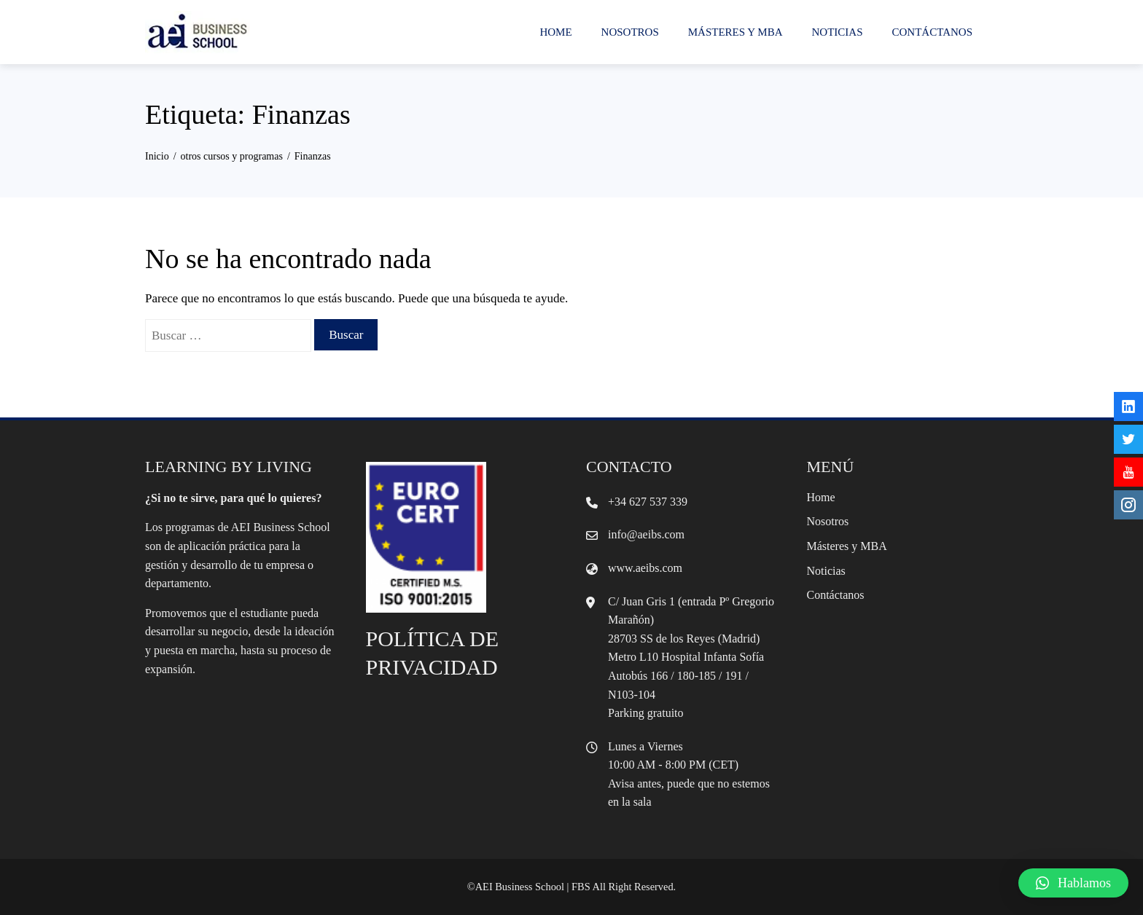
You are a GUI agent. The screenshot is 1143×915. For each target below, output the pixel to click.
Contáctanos (932, 32)
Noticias (837, 32)
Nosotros (630, 32)
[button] (1073, 883)
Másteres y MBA (735, 32)
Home (555, 32)
